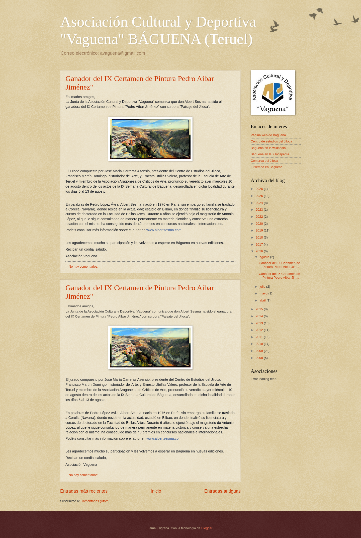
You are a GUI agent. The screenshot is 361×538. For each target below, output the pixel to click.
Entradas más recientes (84, 491)
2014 (260, 316)
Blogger (206, 528)
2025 (260, 196)
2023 (260, 209)
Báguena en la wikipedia (268, 148)
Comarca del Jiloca (264, 161)
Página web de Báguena (268, 135)
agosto (264, 257)
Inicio (156, 491)
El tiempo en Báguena (267, 167)
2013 (260, 323)
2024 (260, 203)
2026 (260, 189)
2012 (260, 330)
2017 (260, 244)
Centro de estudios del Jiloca (271, 141)
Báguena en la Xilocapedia (270, 154)
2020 (260, 223)
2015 (260, 309)
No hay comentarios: (84, 266)
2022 (260, 216)
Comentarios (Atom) (95, 501)
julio (262, 286)
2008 (260, 358)
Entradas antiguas (222, 491)
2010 (260, 344)
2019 (260, 230)
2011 (260, 337)
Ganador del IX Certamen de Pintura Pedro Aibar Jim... (279, 265)
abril (262, 300)
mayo (263, 293)
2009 (260, 351)
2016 (260, 251)
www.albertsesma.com (164, 230)
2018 (260, 237)
